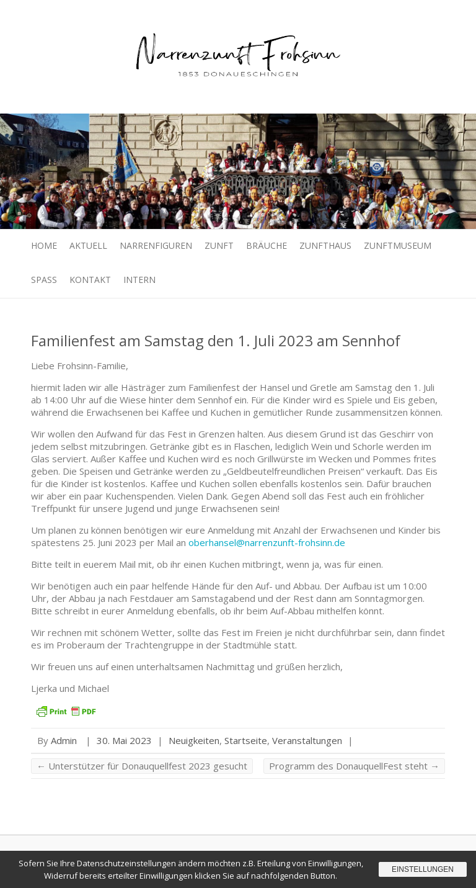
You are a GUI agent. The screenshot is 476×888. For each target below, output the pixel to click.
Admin (64, 740)
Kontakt (90, 279)
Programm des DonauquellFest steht (354, 766)
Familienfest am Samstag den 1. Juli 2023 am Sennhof (215, 340)
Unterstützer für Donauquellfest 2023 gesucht (142, 766)
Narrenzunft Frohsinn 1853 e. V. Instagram (435, 21)
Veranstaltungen (307, 740)
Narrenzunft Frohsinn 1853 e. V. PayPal (398, 21)
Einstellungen (423, 869)
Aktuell (88, 245)
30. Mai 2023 (124, 740)
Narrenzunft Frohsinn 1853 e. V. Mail (417, 21)
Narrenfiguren (156, 245)
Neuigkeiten (194, 740)
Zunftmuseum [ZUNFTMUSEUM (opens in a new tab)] (397, 245)
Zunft (219, 245)
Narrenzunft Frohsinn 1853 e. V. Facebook (361, 21)
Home (44, 245)
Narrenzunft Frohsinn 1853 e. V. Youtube (380, 21)
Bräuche (266, 245)
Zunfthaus (325, 245)
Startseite (245, 740)
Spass (44, 279)
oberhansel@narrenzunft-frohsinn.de (266, 542)
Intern (139, 279)
